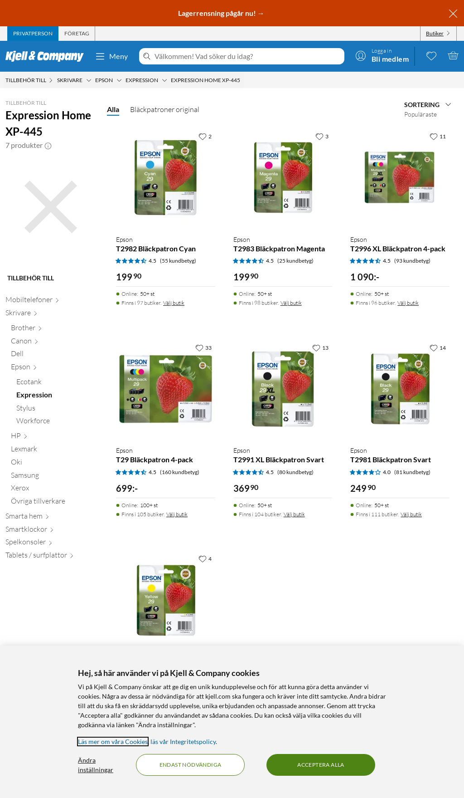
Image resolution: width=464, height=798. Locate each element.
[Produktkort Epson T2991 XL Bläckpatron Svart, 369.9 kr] (283, 389)
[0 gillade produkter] (431, 55)
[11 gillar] (438, 136)
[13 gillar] (320, 347)
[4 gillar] (205, 558)
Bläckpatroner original (164, 109)
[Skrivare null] (50, 314)
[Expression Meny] (164, 80)
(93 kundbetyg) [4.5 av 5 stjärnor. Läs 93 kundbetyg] (412, 260)
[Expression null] (56, 396)
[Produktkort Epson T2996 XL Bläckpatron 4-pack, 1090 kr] (400, 177)
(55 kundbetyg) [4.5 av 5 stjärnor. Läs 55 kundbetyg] (178, 260)
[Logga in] (382, 55)
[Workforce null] (56, 422)
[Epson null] (53, 368)
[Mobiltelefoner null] (50, 301)
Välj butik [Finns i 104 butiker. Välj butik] (294, 514)
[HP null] (53, 437)
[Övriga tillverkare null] (53, 502)
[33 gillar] (203, 347)
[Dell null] (53, 355)
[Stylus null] (56, 409)
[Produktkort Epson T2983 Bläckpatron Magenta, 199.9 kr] (283, 177)
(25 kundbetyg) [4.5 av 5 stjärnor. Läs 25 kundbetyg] (295, 260)
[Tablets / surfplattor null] (50, 556)
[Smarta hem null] (50, 517)
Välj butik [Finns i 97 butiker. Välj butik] (173, 302)
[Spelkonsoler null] (50, 543)
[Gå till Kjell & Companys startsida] (47, 56)
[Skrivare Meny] (88, 80)
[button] (48, 145)
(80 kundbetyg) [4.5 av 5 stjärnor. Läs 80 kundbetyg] (295, 472)
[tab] (32, 33)
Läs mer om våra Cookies (113, 741)
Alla (113, 109)
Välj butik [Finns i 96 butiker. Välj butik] (408, 302)
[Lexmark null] (53, 450)
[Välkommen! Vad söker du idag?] (248, 56)
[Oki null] (53, 463)
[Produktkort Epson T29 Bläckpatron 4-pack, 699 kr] (165, 389)
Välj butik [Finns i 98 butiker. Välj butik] (291, 302)
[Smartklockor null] (50, 531)
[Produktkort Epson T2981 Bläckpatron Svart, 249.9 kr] (400, 389)
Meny (111, 56)
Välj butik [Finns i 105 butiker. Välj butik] (177, 514)
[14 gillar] (438, 347)
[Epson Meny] (119, 80)
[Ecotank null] (56, 383)
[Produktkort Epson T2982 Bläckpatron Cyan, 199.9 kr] (165, 177)
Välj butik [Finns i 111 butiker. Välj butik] (411, 514)
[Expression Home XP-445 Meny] (243, 80)
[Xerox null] (53, 489)
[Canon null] (53, 342)
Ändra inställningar (95, 765)
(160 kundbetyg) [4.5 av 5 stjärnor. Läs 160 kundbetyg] (179, 472)
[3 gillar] (322, 136)
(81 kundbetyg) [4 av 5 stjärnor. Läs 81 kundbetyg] (412, 472)
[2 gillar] (205, 136)
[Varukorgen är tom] (453, 55)
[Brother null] (53, 329)
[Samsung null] (53, 477)
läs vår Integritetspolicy (183, 741)
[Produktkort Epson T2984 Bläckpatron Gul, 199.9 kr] (165, 600)
